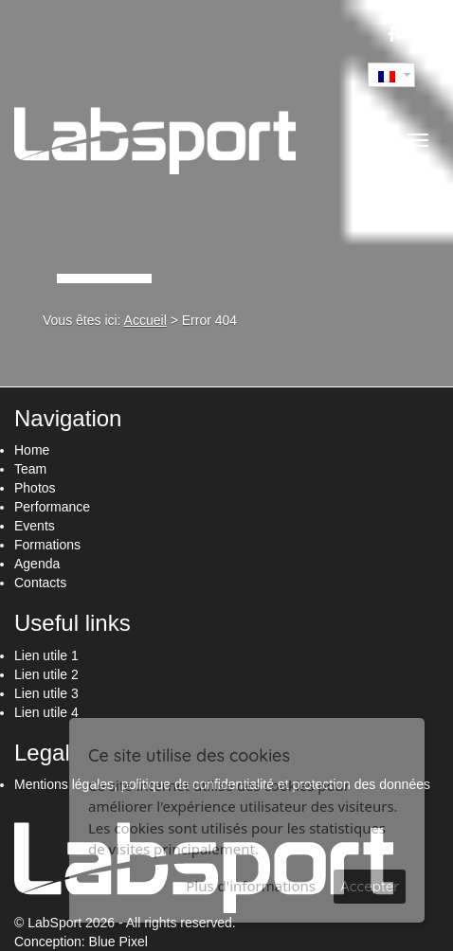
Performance (52, 506)
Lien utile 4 (46, 712)
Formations (47, 544)
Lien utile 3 (46, 693)
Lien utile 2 (46, 674)
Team (30, 468)
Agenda (37, 563)
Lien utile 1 (46, 655)
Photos (35, 487)
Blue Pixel (118, 941)
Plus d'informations (251, 885)
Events (34, 525)
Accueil (145, 320)
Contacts (40, 582)
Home (31, 450)
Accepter (369, 886)
